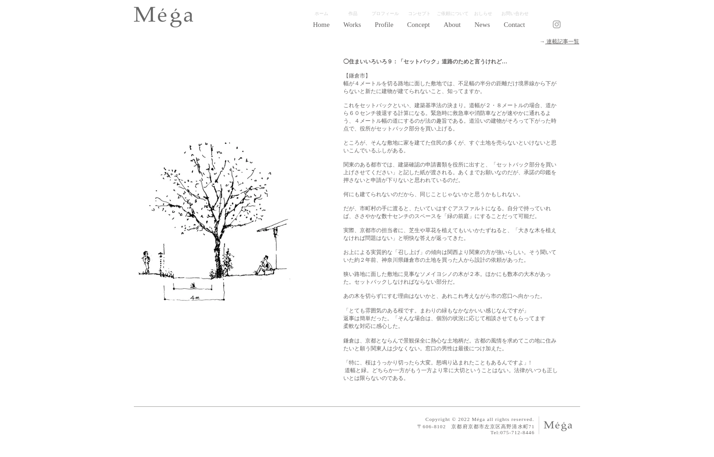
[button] (352, 25)
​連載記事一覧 (562, 41)
